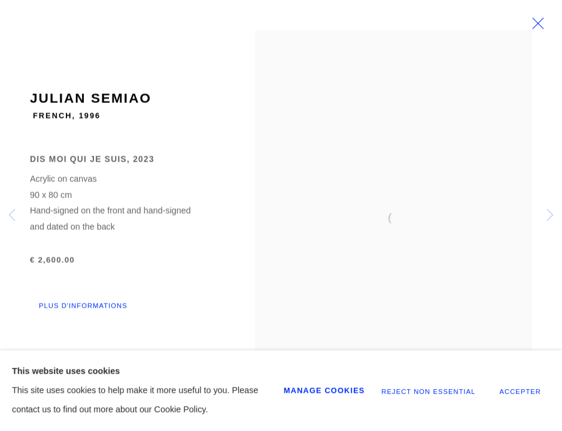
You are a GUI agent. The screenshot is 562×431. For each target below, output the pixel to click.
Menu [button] (535, 23)
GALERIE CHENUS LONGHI (84, 23)
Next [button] (550, 215)
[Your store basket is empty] (513, 23)
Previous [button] (12, 215)
